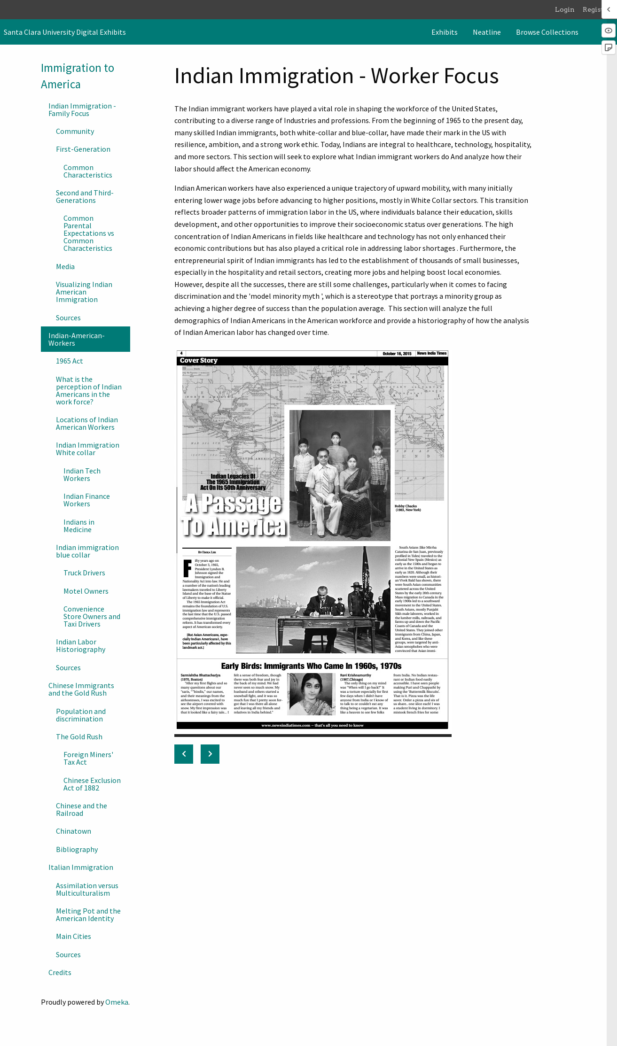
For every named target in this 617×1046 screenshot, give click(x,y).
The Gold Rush (79, 736)
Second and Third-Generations (85, 196)
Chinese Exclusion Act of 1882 (92, 783)
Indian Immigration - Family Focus (82, 109)
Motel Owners (86, 591)
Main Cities (73, 936)
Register (596, 9)
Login (565, 9)
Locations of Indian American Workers (87, 423)
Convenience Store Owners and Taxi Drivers (91, 616)
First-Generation (83, 149)
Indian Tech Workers (82, 474)
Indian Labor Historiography (80, 645)
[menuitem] (444, 32)
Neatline (487, 32)
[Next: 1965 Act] (210, 754)
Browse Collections (547, 32)
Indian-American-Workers (76, 339)
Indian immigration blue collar (87, 550)
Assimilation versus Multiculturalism (87, 889)
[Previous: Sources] (183, 754)
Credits (59, 972)
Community (75, 131)
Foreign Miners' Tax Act (88, 758)
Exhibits (444, 32)
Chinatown (73, 831)
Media (65, 266)
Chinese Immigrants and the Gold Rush (81, 689)
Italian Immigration (80, 867)
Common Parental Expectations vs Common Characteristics (88, 233)
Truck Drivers (84, 572)
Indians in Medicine (78, 525)
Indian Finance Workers (86, 499)
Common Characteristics (87, 171)
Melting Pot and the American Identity (88, 914)
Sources (68, 317)
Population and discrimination (81, 714)
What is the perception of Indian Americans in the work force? (89, 390)
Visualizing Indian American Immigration (84, 291)
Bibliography (77, 849)
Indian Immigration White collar (87, 448)
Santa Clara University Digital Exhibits (65, 32)
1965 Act (69, 360)
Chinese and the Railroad (81, 809)
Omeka (116, 1002)
